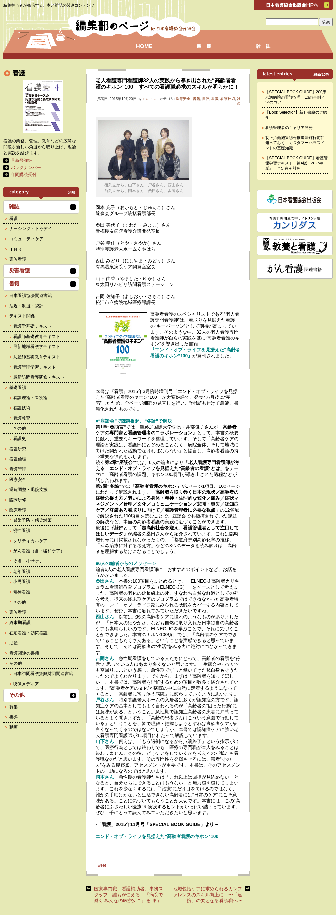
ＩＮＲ (15, 249)
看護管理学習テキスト (34, 367)
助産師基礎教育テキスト (36, 356)
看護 (214, 99)
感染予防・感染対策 (32, 520)
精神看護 (21, 591)
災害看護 (19, 270)
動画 (13, 727)
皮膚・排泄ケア (28, 561)
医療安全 (183, 99)
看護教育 (21, 418)
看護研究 (17, 448)
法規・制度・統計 (26, 305)
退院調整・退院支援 (28, 489)
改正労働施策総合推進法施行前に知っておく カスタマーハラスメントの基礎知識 (294, 142)
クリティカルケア (30, 540)
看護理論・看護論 (30, 397)
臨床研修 (17, 499)
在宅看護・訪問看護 (28, 632)
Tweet (101, 865)
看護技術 (227, 99)
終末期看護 (20, 622)
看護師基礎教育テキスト (36, 336)
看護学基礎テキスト (32, 326)
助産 (13, 642)
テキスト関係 (22, 315)
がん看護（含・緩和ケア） (39, 550)
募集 (13, 706)
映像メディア (26, 683)
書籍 (196, 99)
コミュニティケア (26, 238)
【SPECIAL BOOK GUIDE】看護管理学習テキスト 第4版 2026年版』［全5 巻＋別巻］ (296, 163)
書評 (205, 99)
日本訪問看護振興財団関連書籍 (43, 673)
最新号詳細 (21, 160)
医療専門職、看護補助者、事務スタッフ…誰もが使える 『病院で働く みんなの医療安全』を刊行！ (129, 894)
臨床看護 (17, 510)
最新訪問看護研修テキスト (39, 377)
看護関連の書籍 (24, 653)
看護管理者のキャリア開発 (289, 127)
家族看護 (17, 259)
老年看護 (21, 571)
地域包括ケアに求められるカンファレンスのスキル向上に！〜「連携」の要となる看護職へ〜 (207, 894)
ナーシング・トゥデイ (30, 228)
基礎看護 (17, 387)
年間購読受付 (24, 174)
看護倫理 (17, 459)
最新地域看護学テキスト (36, 346)
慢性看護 (21, 530)
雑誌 (238, 101)
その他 (19, 428)
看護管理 (17, 469)
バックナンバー (26, 167)
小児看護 (21, 581)
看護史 (19, 438)
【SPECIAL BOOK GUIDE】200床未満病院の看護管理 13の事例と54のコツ (295, 97)
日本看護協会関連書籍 (30, 295)
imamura (149, 99)
